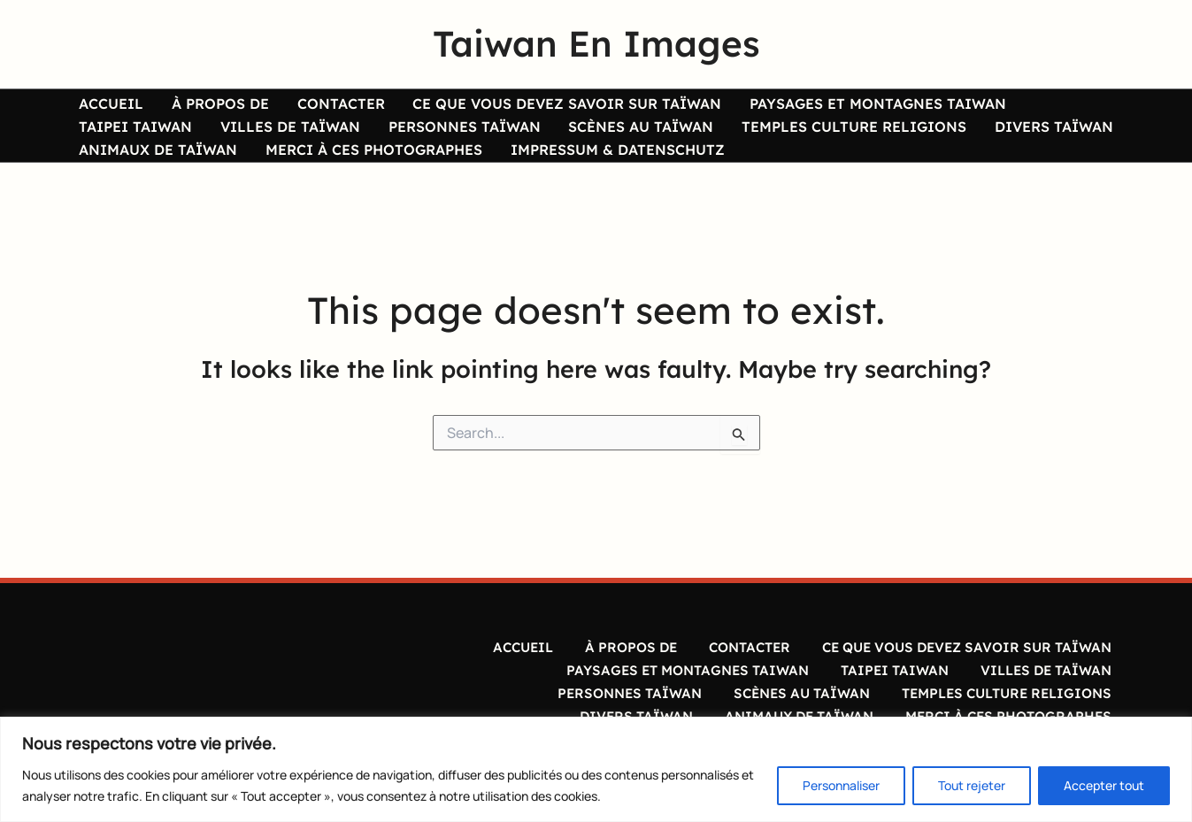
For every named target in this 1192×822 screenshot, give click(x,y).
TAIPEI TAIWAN (1034, 105)
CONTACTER (315, 105)
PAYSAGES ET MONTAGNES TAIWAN (832, 105)
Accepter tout (1104, 785)
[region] (596, 769)
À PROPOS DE (205, 105)
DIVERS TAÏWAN (866, 139)
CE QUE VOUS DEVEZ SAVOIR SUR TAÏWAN (531, 105)
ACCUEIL (106, 105)
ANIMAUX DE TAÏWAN (1022, 139)
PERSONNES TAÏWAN (308, 139)
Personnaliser (841, 785)
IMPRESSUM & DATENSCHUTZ (416, 172)
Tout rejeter (971, 785)
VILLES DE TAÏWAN (144, 139)
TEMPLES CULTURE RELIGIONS (677, 139)
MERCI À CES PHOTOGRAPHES (182, 172)
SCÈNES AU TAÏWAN (474, 139)
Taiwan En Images (596, 43)
